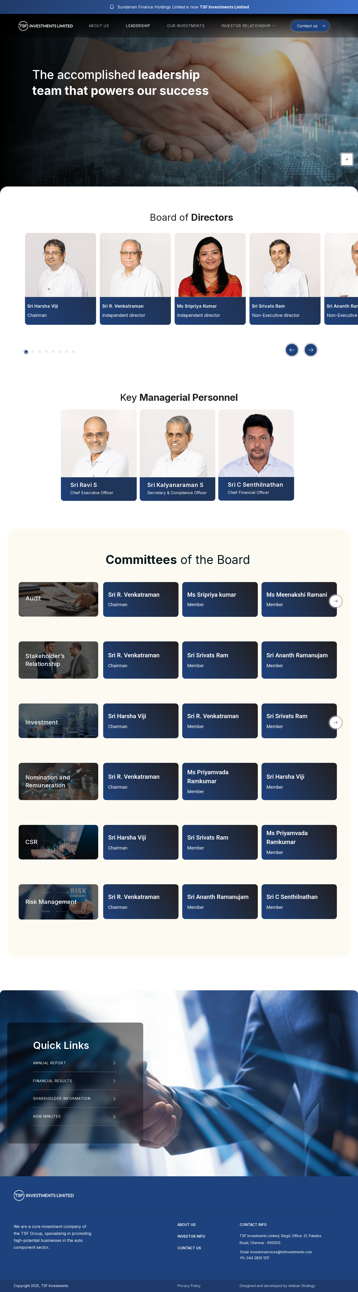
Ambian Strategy (301, 1286)
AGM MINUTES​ (47, 1116)
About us (99, 26)
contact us (189, 1248)
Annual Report (49, 1063)
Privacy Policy (189, 1286)
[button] (26, 351)
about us (187, 1224)
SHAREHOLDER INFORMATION (61, 1098)
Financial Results (52, 1081)
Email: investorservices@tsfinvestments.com (276, 1252)
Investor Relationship (249, 26)
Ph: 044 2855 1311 (254, 1258)
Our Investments (186, 26)
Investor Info (191, 1236)
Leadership (138, 26)
